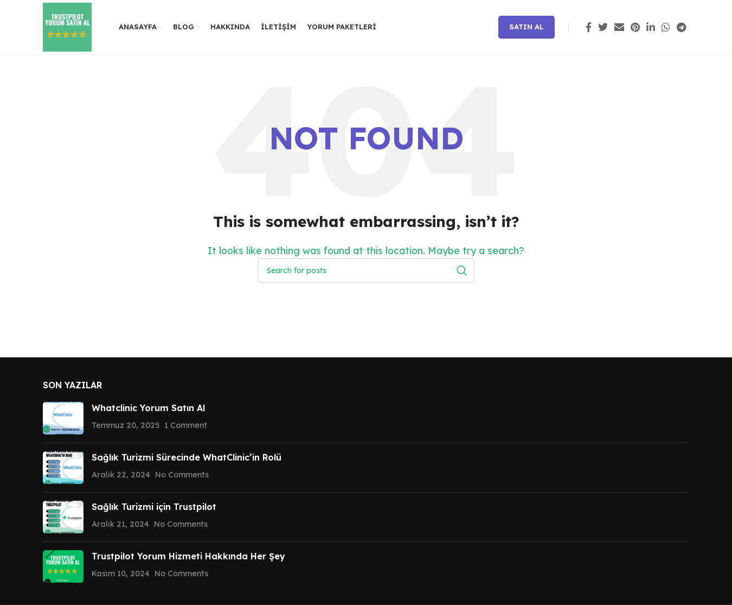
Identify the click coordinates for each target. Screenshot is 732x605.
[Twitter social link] (603, 27)
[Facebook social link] (588, 27)
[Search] (366, 270)
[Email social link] (619, 27)
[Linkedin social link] (650, 27)
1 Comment (185, 425)
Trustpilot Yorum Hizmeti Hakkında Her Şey (188, 556)
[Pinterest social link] (635, 27)
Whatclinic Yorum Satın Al (148, 407)
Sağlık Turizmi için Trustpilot (154, 506)
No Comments (182, 475)
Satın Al (526, 26)
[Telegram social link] (681, 27)
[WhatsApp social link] (665, 27)
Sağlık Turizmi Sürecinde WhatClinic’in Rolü (186, 457)
